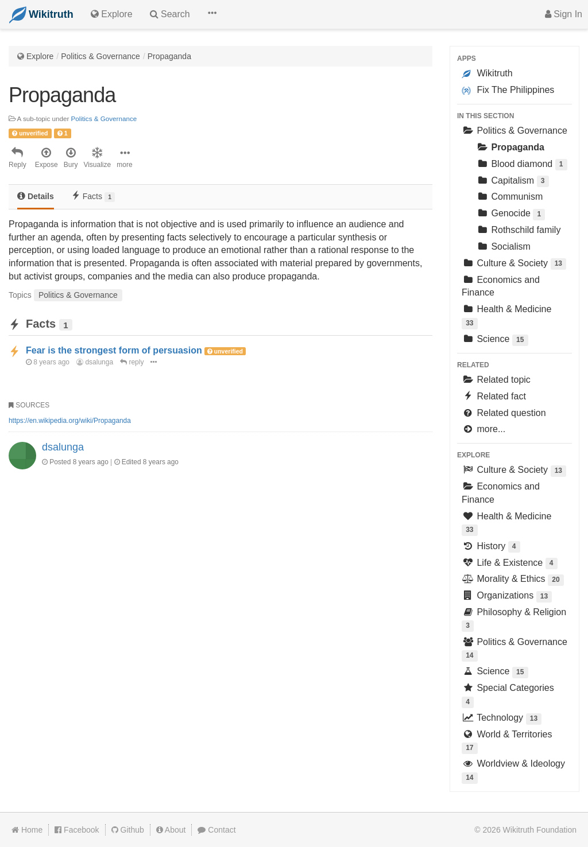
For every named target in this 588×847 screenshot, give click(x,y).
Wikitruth (487, 73)
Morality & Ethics (513, 580)
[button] (212, 14)
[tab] (35, 197)
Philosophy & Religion (514, 619)
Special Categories (508, 695)
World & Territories (507, 741)
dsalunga (94, 362)
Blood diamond (521, 165)
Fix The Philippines (508, 90)
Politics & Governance (100, 56)
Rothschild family (518, 230)
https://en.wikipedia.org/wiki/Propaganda (70, 421)
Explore (39, 56)
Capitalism (512, 182)
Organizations (507, 596)
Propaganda (169, 56)
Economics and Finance (501, 286)
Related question (504, 413)
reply (132, 362)
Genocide (510, 214)
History (491, 547)
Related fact (494, 396)
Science (495, 340)
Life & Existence (510, 564)
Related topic (496, 379)
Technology (501, 719)
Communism (509, 196)
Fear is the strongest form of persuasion (114, 350)
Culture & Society (514, 264)
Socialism (503, 246)
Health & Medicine (506, 316)
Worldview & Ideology (513, 771)
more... (483, 429)
